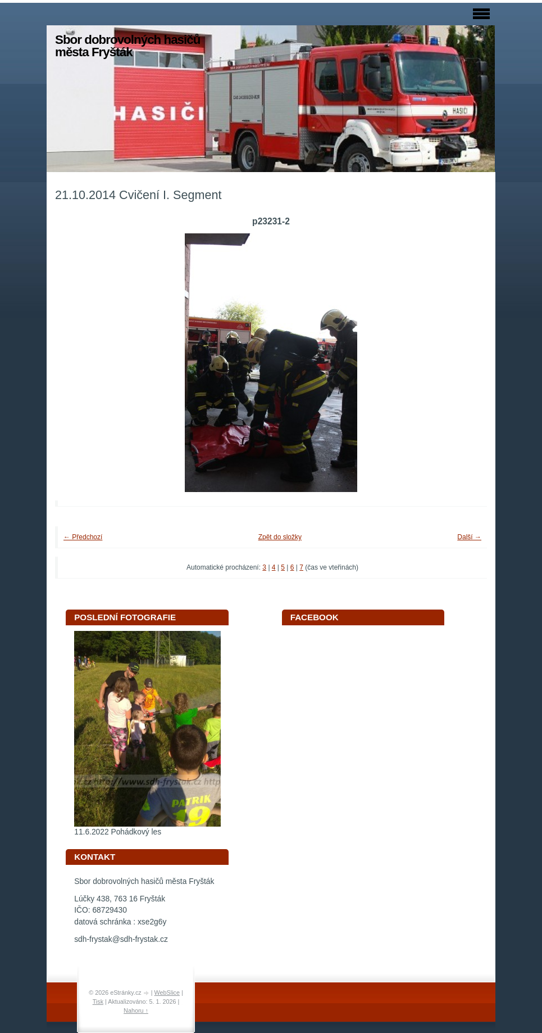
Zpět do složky (280, 537)
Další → (469, 537)
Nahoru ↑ (136, 1010)
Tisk (98, 1001)
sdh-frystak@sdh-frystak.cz (121, 939)
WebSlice (167, 992)
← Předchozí (82, 537)
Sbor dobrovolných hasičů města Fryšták (127, 46)
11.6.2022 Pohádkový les (117, 832)
